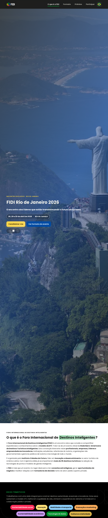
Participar (90, 4)
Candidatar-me (15, 224)
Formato (67, 4)
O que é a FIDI (53, 4)
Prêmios (78, 4)
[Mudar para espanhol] (99, 4)
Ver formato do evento (38, 224)
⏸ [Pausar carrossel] (13, 231)
